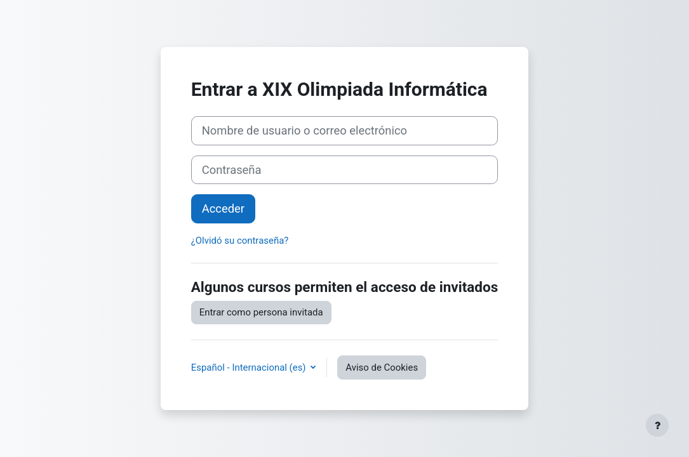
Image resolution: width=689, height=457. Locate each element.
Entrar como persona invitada (261, 312)
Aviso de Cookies (381, 367)
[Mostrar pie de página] (657, 425)
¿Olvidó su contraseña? (240, 240)
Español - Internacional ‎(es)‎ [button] (250, 367)
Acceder (223, 208)
